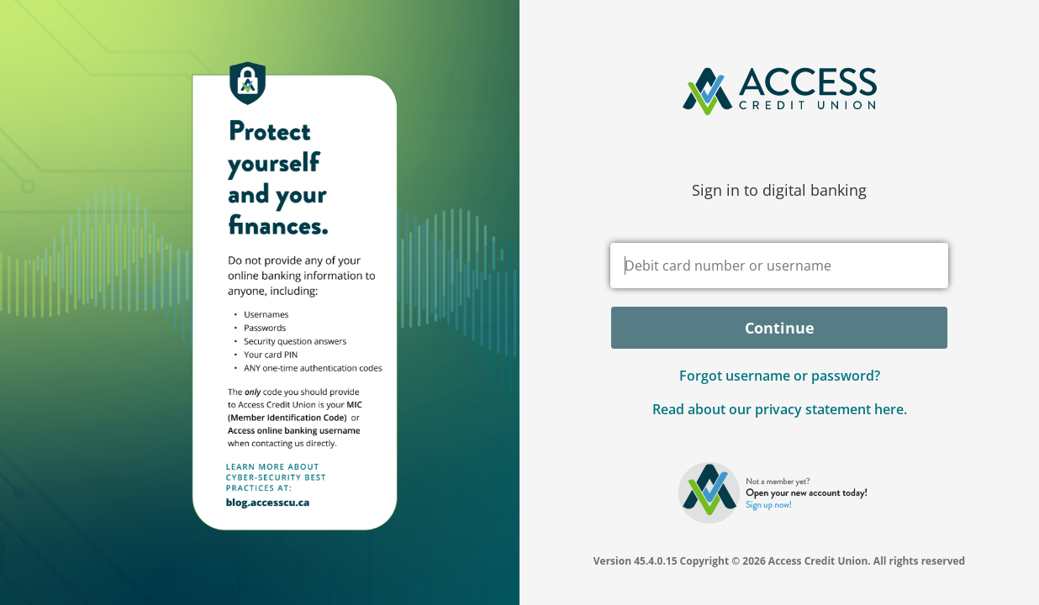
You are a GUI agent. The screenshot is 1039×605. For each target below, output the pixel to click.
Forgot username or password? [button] (779, 375)
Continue (780, 328)
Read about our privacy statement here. (779, 409)
